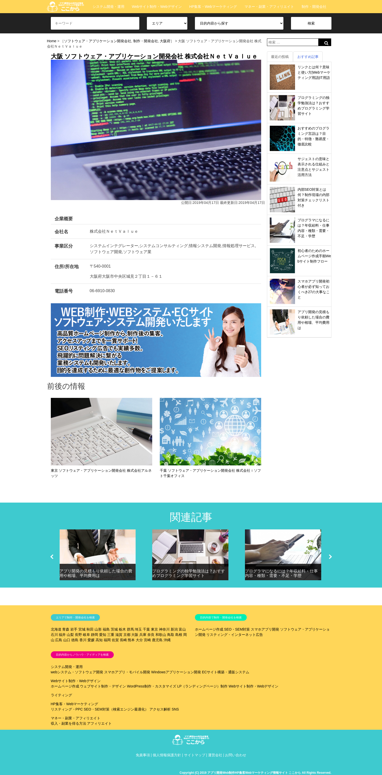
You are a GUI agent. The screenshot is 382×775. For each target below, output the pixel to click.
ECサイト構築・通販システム (225, 672)
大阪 (134, 635)
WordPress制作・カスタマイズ (151, 686)
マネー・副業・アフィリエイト (269, 7)
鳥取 (170, 635)
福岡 (107, 640)
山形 (98, 629)
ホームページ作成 (209, 629)
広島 (58, 640)
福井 (62, 635)
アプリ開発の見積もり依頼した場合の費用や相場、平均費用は (95, 573)
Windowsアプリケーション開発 (176, 672)
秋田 (90, 629)
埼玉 (138, 629)
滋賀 (118, 635)
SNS (175, 709)
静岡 (94, 635)
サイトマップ (194, 755)
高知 (99, 640)
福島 (106, 629)
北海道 (56, 629)
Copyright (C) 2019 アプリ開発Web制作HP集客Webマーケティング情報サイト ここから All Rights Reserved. (255, 772)
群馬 (130, 629)
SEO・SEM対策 (237, 629)
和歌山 (160, 635)
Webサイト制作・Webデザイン (157, 7)
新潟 (174, 629)
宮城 (81, 629)
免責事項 (143, 755)
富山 (182, 629)
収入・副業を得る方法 (68, 723)
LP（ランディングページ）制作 (202, 686)
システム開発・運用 (108, 7)
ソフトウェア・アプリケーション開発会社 (97, 41)
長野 (78, 635)
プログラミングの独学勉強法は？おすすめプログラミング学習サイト (188, 573)
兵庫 (142, 635)
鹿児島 (157, 640)
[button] (52, 556)
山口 (66, 640)
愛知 (102, 635)
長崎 (123, 640)
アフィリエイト (99, 723)
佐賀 (115, 640)
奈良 (150, 635)
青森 (65, 629)
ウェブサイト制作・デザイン (103, 686)
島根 (178, 635)
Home (51, 41)
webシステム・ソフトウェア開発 (77, 672)
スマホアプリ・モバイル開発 (127, 672)
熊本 (131, 640)
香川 (82, 640)
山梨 (70, 635)
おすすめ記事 (308, 57)
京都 (126, 635)
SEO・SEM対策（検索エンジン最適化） (116, 709)
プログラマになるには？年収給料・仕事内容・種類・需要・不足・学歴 (281, 573)
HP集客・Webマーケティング (213, 7)
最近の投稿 (280, 57)
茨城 (114, 629)
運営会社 (215, 755)
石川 (54, 635)
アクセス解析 (160, 709)
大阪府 (165, 41)
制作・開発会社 (314, 7)
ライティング (61, 695)
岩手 (73, 629)
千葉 (146, 629)
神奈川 (164, 629)
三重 (110, 635)
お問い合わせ (235, 755)
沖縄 (167, 640)
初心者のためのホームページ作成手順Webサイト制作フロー (314, 256)
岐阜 (86, 635)
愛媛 (91, 640)
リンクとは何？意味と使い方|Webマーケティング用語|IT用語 (314, 72)
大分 (139, 640)
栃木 (122, 629)
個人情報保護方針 (167, 755)
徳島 (74, 640)
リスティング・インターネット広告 (234, 635)
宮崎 (147, 640)
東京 (154, 629)
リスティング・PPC (67, 709)
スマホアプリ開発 (265, 629)
